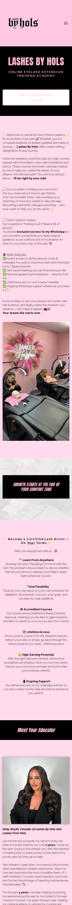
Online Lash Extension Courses (36, 97)
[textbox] (36, 224)
